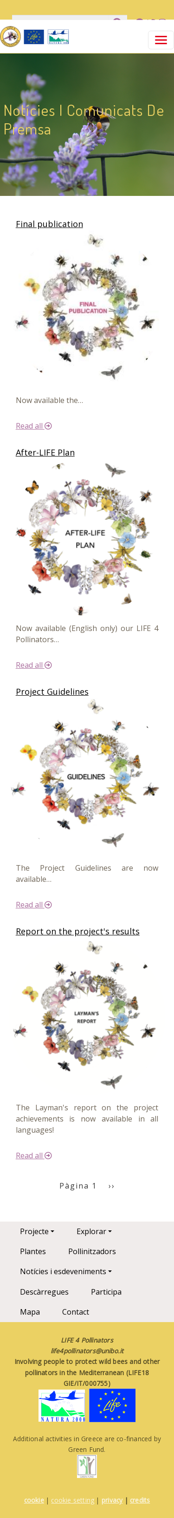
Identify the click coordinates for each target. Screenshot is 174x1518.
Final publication (49, 223)
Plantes (33, 1251)
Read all (34, 426)
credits (140, 1500)
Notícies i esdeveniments (63, 1271)
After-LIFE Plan (45, 452)
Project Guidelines (52, 691)
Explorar (91, 1231)
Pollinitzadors (92, 1251)
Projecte (34, 1231)
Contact (75, 1312)
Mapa (30, 1312)
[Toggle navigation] (161, 40)
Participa (106, 1292)
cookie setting (72, 1500)
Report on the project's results (78, 931)
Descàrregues (44, 1292)
